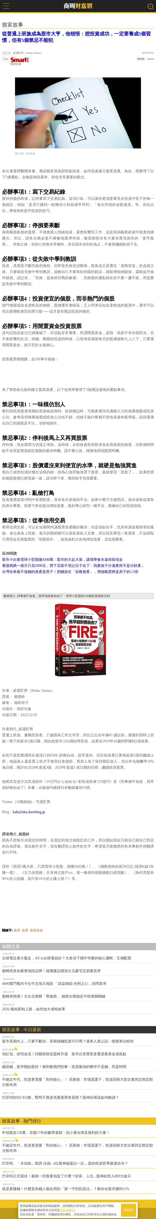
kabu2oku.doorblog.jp (29, 812)
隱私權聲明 (67, 1209)
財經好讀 (20, 61)
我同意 (128, 1209)
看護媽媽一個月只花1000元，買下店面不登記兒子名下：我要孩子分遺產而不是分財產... (73, 566)
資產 (25, 930)
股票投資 (36, 930)
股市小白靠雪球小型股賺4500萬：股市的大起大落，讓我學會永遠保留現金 (62, 560)
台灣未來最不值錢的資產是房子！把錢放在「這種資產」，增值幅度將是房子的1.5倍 (70, 572)
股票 (17, 930)
